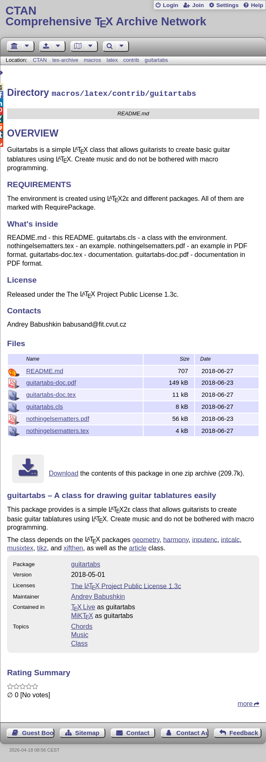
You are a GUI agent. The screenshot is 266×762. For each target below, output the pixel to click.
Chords (82, 625)
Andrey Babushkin (98, 595)
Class (79, 642)
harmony (175, 538)
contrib (131, 60)
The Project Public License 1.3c (126, 584)
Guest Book (38, 731)
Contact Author (192, 731)
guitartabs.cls (44, 405)
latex (112, 60)
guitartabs (156, 60)
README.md (44, 369)
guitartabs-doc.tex (51, 393)
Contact (137, 731)
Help (257, 5)
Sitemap (87, 731)
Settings (227, 5)
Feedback (243, 731)
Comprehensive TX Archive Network (132, 16)
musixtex (20, 546)
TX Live (83, 605)
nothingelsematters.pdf (57, 417)
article (137, 546)
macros (92, 60)
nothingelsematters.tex (57, 429)
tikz (42, 546)
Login (170, 5)
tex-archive (65, 60)
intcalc (230, 538)
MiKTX (82, 614)
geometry (146, 538)
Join (198, 5)
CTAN (40, 60)
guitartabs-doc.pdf (51, 381)
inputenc (204, 538)
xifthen (73, 546)
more (245, 702)
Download (63, 472)
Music (79, 633)
